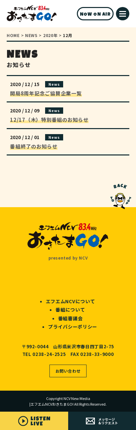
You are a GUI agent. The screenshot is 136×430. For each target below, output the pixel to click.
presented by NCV (68, 258)
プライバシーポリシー (72, 326)
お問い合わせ (68, 371)
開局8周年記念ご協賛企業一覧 (46, 93)
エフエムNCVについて (70, 301)
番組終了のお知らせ (33, 146)
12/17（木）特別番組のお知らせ (49, 119)
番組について (70, 309)
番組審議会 (70, 318)
